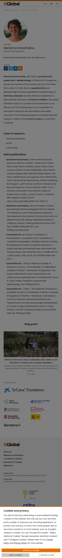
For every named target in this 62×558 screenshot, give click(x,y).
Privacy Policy (20, 543)
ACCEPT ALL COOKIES (31, 550)
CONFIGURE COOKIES (46, 555)
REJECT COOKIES (15, 555)
